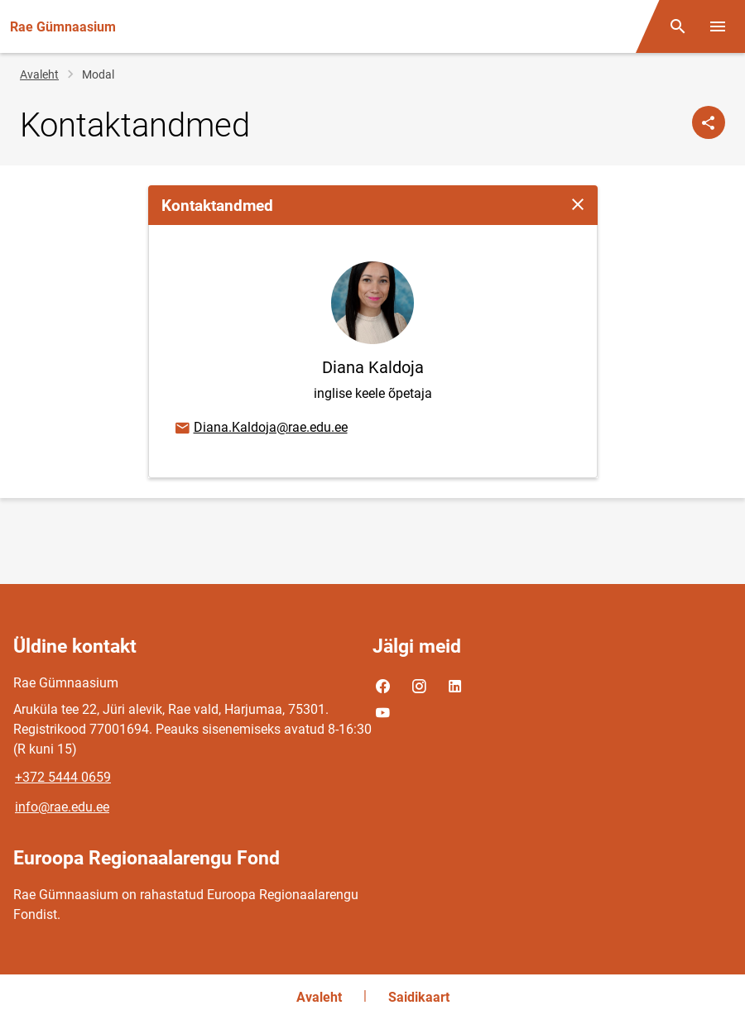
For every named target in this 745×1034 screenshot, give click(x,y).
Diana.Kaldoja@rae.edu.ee (260, 428)
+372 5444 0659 (63, 777)
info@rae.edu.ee (62, 807)
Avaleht (39, 74)
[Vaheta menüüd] (718, 26)
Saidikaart (418, 997)
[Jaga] (708, 122)
